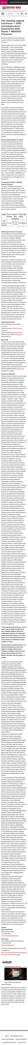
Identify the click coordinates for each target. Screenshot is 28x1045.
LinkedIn (3, 371)
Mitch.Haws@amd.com (7, 945)
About (7, 1036)
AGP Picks (4, 2)
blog (22, 368)
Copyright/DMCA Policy (9, 1042)
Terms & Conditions (20, 1039)
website (18, 368)
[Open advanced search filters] (21, 13)
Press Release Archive (16, 1036)
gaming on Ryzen (17, 332)
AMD (15, 49)
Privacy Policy (22, 1042)
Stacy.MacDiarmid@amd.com (9, 935)
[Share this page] (26, 13)
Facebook (19, 334)
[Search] (11, 13)
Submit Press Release (8, 1039)
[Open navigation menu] (2, 13)
